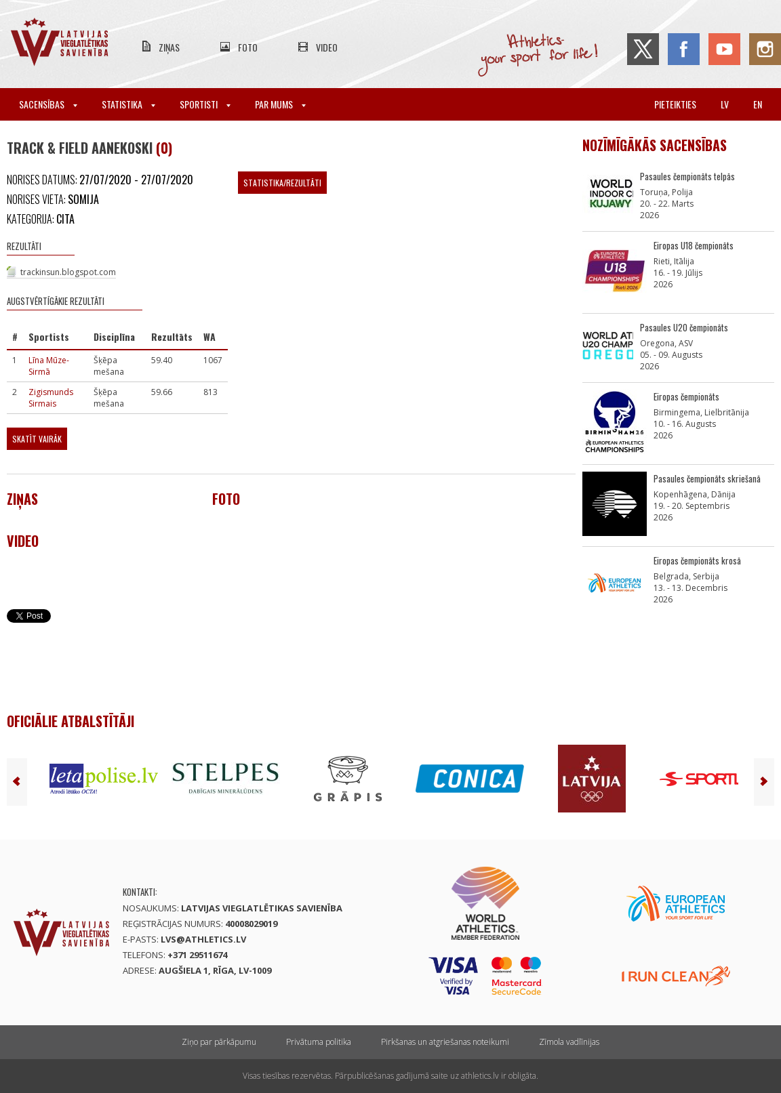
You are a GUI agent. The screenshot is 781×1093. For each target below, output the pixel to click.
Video (327, 47)
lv (725, 104)
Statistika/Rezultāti (282, 182)
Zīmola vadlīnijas (569, 1042)
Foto (248, 47)
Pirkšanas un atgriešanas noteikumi (445, 1042)
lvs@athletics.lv (203, 939)
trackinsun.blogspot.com (68, 272)
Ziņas (169, 47)
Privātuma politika (318, 1042)
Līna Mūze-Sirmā (48, 365)
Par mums (280, 104)
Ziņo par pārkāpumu (219, 1042)
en (757, 104)
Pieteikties (675, 104)
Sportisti (205, 104)
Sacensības (48, 104)
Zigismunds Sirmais (50, 397)
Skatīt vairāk (37, 439)
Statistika (128, 104)
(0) (164, 148)
